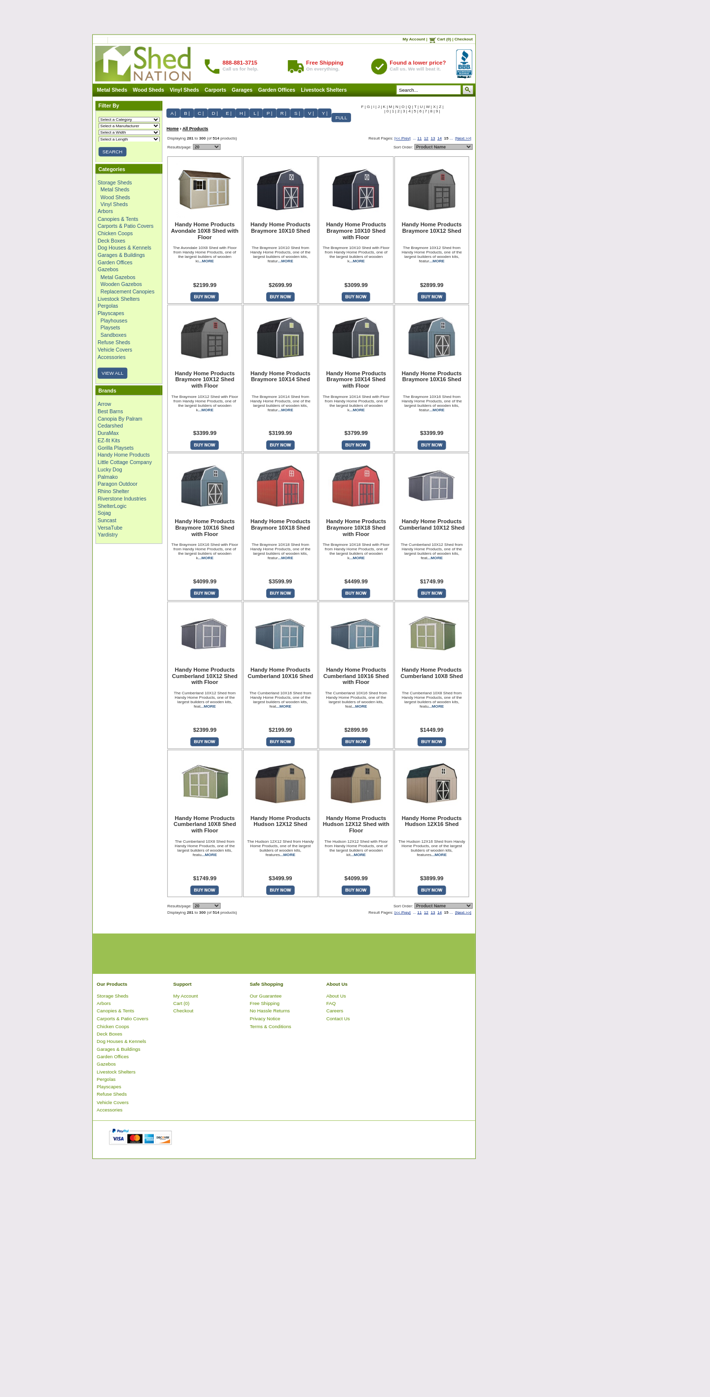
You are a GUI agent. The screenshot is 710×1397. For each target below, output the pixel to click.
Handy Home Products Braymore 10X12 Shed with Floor (205, 379)
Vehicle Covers (115, 350)
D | (214, 113)
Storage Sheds (115, 182)
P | (270, 113)
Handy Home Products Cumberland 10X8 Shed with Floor (205, 824)
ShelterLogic (112, 506)
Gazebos (108, 270)
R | (283, 113)
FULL (341, 117)
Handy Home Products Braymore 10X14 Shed (280, 376)
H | (243, 113)
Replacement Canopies (127, 291)
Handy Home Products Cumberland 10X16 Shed (280, 673)
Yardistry (108, 535)
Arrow (104, 404)
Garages (242, 90)
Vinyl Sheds (184, 90)
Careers (335, 1011)
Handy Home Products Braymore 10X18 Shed (280, 524)
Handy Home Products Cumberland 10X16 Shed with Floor (356, 676)
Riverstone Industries (122, 498)
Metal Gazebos (118, 277)
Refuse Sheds (114, 342)
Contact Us (338, 1018)
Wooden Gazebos (121, 284)
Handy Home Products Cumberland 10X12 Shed (431, 524)
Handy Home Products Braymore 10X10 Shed (280, 228)
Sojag (104, 513)
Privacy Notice (265, 1018)
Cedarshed (110, 426)
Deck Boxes (111, 241)
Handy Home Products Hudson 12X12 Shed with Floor (356, 824)
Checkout (464, 39)
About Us (336, 996)
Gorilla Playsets (116, 448)
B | (187, 113)
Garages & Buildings (121, 255)
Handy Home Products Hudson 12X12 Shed (280, 821)
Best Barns (110, 411)
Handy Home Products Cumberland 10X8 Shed (431, 673)
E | (229, 113)
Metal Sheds (112, 90)
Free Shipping (265, 1003)
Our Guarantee (266, 996)
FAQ (331, 1003)
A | (173, 113)
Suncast (107, 520)
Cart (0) (444, 39)
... (414, 138)
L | (255, 113)
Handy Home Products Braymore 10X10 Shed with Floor (356, 231)
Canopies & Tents (118, 219)
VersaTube (110, 528)
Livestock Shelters (324, 90)
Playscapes (111, 313)
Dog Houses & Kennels (124, 248)
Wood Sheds (148, 90)
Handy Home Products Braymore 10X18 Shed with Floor (356, 527)
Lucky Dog (110, 469)
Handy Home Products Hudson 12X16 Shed (432, 821)
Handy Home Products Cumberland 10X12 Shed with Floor (205, 676)
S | (297, 113)
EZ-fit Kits (109, 440)
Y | (325, 113)
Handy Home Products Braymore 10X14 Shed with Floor (356, 379)
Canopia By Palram (120, 419)
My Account (414, 39)
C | (201, 113)
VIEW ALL (112, 373)
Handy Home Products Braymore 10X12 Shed (432, 228)
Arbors (105, 212)
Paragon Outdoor (118, 484)
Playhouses (114, 320)
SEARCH (112, 151)
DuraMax (108, 433)
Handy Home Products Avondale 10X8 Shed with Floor (205, 231)
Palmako (108, 477)
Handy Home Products (124, 455)
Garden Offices (276, 90)
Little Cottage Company (125, 462)
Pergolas (108, 306)
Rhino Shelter (113, 491)
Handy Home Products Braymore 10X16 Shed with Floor (205, 527)
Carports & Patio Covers (125, 226)
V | (311, 113)
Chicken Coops (115, 233)
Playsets (110, 328)
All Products (195, 128)
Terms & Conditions (270, 1026)
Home (173, 128)
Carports (215, 90)
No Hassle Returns (270, 1011)
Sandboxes (114, 335)
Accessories (112, 357)
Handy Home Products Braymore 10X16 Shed (432, 376)
